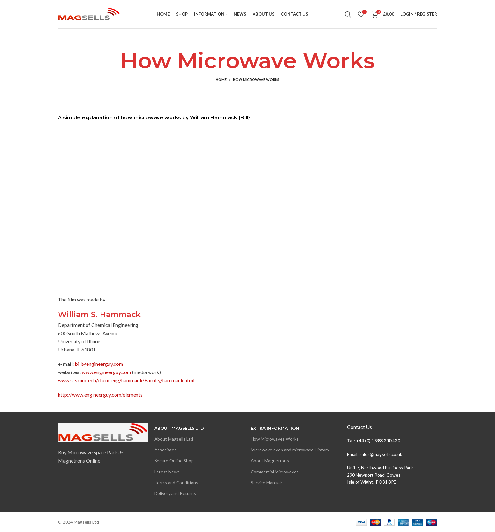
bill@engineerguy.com (99, 364)
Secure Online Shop (174, 460)
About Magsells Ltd (179, 428)
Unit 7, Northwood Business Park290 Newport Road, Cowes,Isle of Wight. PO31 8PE (380, 475)
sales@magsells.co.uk (380, 454)
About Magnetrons (270, 460)
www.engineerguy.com (106, 372)
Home (221, 79)
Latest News (167, 471)
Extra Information (275, 428)
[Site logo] (89, 13)
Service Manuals (267, 482)
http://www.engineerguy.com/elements (100, 395)
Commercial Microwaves (275, 471)
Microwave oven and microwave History (290, 449)
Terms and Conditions (176, 482)
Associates (165, 449)
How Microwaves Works (275, 439)
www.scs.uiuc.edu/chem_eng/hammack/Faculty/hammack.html (126, 380)
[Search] (348, 14)
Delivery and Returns (175, 493)
